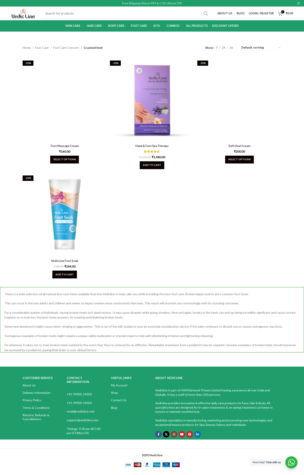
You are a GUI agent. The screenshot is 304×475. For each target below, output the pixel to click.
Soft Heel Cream (241, 148)
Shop (114, 396)
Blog (114, 411)
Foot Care (42, 52)
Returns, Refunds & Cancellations (36, 420)
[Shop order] (261, 52)
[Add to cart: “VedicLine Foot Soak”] (63, 278)
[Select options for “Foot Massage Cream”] (63, 162)
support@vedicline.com (82, 424)
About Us (29, 389)
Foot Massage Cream (63, 148)
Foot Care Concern (66, 52)
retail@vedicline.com (81, 415)
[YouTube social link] (182, 438)
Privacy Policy (32, 404)
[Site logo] (27, 15)
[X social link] (166, 438)
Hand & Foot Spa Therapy (152, 148)
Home (27, 52)
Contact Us (119, 404)
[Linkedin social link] (197, 438)
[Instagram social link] (174, 438)
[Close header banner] (298, 3)
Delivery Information (36, 396)
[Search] (130, 16)
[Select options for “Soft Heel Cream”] (240, 162)
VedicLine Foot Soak (63, 264)
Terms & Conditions (36, 411)
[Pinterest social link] (189, 438)
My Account (119, 389)
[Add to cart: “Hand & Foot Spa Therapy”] (152, 168)
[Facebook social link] (158, 438)
